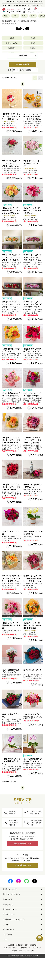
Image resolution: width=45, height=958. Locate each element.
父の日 (33, 43)
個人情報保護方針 (31, 945)
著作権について (25, 948)
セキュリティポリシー (11, 948)
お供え (33, 16)
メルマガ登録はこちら (22, 865)
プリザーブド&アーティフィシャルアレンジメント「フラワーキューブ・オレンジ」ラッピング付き (11, 581)
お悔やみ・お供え (12, 43)
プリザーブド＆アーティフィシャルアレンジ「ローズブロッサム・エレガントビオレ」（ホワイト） (32, 260)
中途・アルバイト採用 (26, 951)
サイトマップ (36, 948)
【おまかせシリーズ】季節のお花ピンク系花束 (11, 625)
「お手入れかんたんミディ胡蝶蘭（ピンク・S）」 (11, 761)
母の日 (24, 16)
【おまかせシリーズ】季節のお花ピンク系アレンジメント (32, 210)
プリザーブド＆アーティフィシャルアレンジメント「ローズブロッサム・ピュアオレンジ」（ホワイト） (11, 260)
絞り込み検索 (22, 64)
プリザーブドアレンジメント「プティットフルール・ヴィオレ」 (32, 440)
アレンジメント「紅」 (32, 714)
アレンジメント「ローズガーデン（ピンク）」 (32, 163)
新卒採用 (14, 951)
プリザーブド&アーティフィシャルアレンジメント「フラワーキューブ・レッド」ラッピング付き (33, 581)
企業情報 (11, 945)
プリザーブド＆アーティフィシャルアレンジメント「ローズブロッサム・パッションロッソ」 (11, 307)
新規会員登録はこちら (22, 843)
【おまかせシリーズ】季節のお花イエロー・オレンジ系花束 (32, 625)
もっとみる (22, 55)
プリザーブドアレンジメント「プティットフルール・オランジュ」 (11, 440)
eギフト (15, 16)
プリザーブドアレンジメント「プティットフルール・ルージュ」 (11, 487)
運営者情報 (19, 945)
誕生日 (6, 16)
